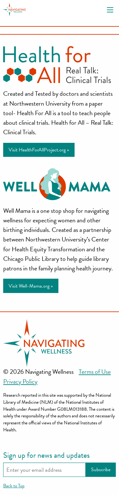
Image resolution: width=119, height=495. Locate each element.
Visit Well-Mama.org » (31, 286)
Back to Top (13, 485)
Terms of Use (95, 371)
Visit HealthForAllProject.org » (39, 150)
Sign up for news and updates (46, 455)
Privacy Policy (20, 381)
